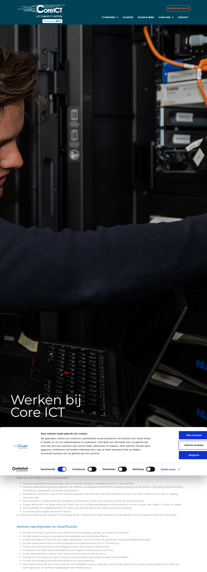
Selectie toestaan (181, 541)
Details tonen (168, 566)
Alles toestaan (181, 531)
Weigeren (181, 551)
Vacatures (31, 434)
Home (19, 434)
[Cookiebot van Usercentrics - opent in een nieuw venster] (20, 566)
